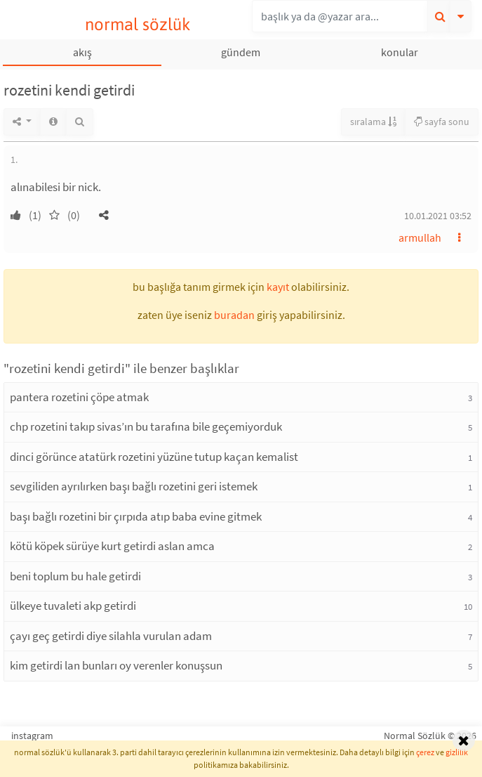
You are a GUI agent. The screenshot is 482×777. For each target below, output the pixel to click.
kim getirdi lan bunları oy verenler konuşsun (116, 665)
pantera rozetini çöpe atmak (79, 397)
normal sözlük (138, 24)
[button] (103, 215)
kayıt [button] (278, 287)
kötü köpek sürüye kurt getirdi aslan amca (112, 546)
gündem (240, 52)
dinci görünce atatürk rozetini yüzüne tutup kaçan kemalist (154, 456)
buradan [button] (234, 315)
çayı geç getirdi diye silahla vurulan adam (111, 636)
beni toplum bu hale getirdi (75, 576)
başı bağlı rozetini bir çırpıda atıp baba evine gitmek (136, 516)
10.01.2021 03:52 (437, 215)
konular (399, 52)
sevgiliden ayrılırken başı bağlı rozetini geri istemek (133, 486)
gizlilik (457, 752)
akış (82, 52)
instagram (32, 735)
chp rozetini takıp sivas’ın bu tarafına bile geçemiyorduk (146, 426)
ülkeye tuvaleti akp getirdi (73, 605)
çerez (425, 752)
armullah (420, 237)
